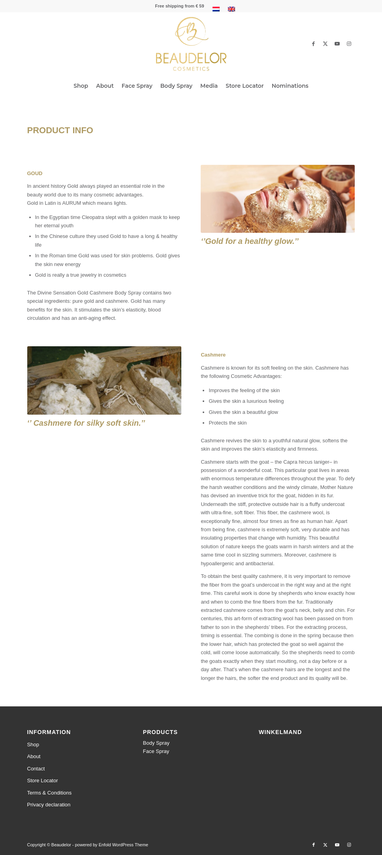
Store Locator (42, 780)
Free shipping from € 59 (179, 6)
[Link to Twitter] (325, 44)
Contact (36, 769)
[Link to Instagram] (349, 44)
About (34, 756)
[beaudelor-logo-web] (191, 43)
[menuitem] (179, 6)
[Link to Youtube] (337, 44)
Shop (33, 744)
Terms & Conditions (49, 793)
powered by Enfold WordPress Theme (111, 844)
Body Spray (156, 743)
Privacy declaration (49, 805)
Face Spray (156, 751)
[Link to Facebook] (314, 44)
